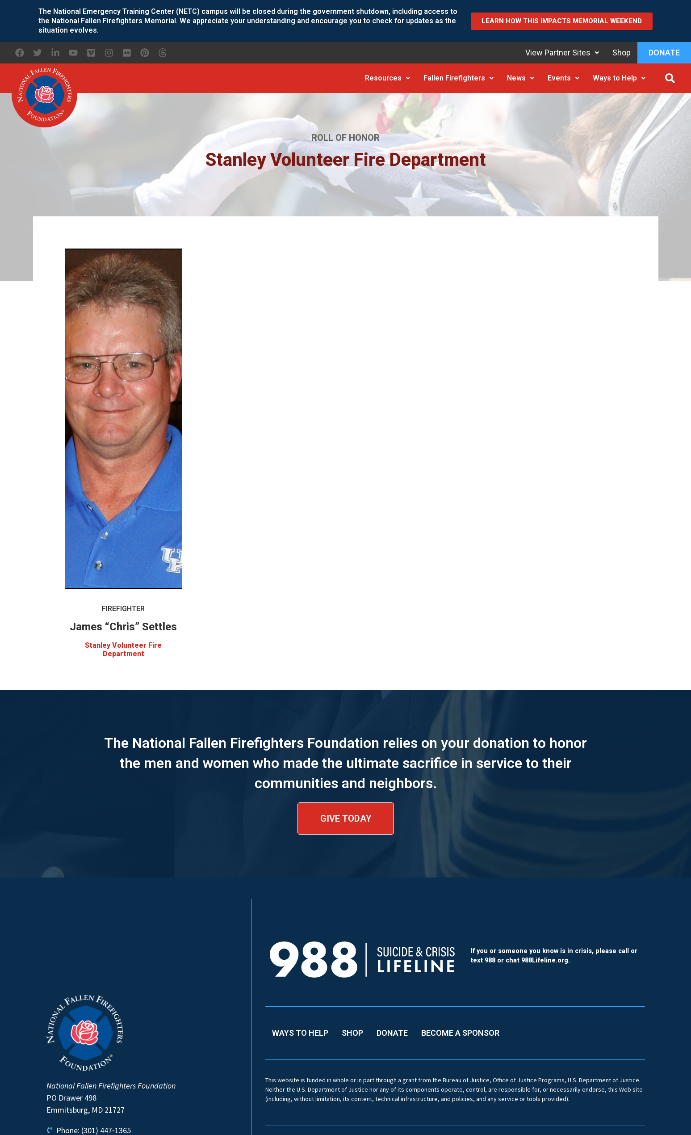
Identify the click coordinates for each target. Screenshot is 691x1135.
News (520, 78)
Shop (621, 52)
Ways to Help (619, 78)
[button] (670, 78)
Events (563, 78)
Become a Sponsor (460, 1033)
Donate (664, 52)
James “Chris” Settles (123, 626)
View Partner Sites (562, 52)
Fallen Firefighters (458, 78)
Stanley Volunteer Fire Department (123, 649)
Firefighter (123, 608)
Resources (387, 78)
